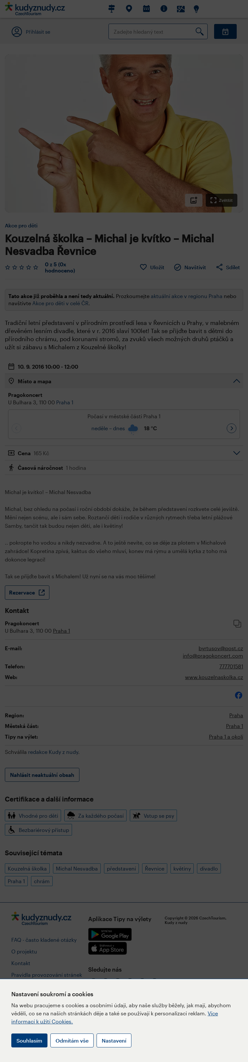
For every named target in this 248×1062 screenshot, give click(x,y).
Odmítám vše (72, 1040)
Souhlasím (29, 1040)
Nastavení (114, 1040)
